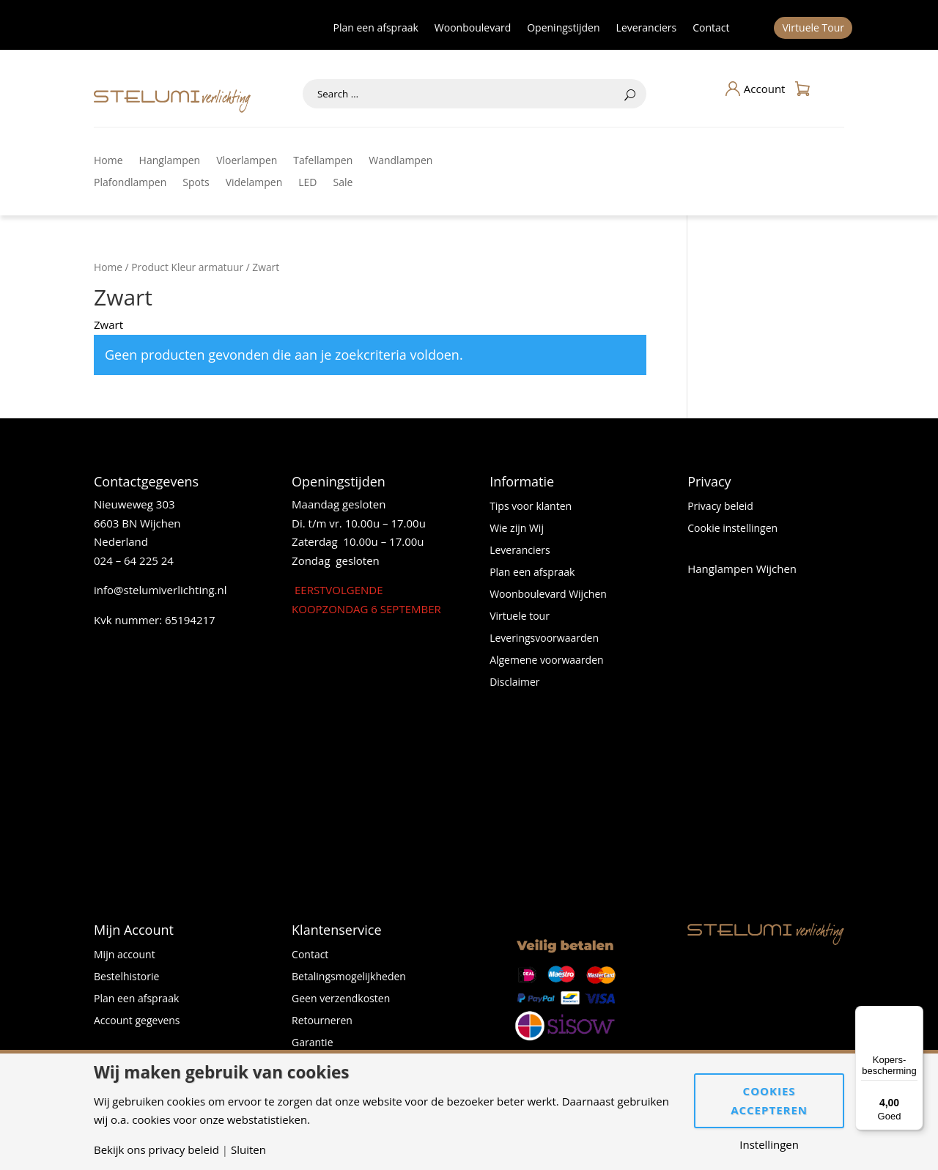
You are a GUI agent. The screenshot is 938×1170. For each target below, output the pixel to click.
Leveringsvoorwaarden (544, 639)
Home (108, 161)
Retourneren (322, 1021)
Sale (343, 183)
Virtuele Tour (813, 28)
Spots (195, 183)
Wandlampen (400, 161)
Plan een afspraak (375, 28)
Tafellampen (322, 161)
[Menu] (914, 1014)
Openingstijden (563, 28)
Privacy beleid (720, 507)
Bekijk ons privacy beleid (156, 1149)
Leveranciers (646, 28)
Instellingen (769, 1144)
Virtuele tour (520, 617)
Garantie (312, 1043)
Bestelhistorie (126, 977)
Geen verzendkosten (341, 999)
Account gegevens (137, 1021)
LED (307, 183)
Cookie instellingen (732, 529)
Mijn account (124, 955)
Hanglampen (170, 161)
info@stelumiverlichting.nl (160, 589)
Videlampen (254, 183)
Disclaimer (514, 683)
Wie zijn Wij (517, 529)
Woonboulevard (473, 28)
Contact (711, 28)
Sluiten (248, 1149)
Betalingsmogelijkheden (349, 977)
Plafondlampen (130, 183)
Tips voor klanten (531, 507)
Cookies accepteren (769, 1100)
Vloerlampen (246, 161)
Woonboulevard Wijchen (548, 595)
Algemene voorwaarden (546, 661)
